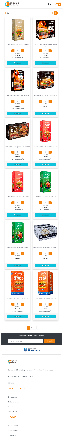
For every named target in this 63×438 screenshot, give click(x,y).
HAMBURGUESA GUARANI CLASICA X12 (45, 146)
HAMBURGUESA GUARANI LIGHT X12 (45, 197)
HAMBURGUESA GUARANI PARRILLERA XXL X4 (17, 96)
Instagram (13, 430)
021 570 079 (12, 383)
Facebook (13, 426)
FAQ (10, 407)
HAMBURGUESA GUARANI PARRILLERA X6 (45, 95)
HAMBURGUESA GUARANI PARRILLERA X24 (45, 247)
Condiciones (14, 402)
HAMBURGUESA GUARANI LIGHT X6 (17, 247)
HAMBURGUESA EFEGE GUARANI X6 (17, 298)
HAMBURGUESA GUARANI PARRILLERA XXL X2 (45, 45)
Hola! (50, 4)
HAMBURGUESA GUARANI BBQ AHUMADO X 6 (17, 146)
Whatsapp (13, 435)
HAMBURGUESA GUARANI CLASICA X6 (18, 197)
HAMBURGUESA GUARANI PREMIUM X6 (18, 45)
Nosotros (12, 397)
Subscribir (50, 341)
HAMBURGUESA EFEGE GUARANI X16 (45, 298)
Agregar (17, 63)
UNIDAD (17, 53)
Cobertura (12, 411)
